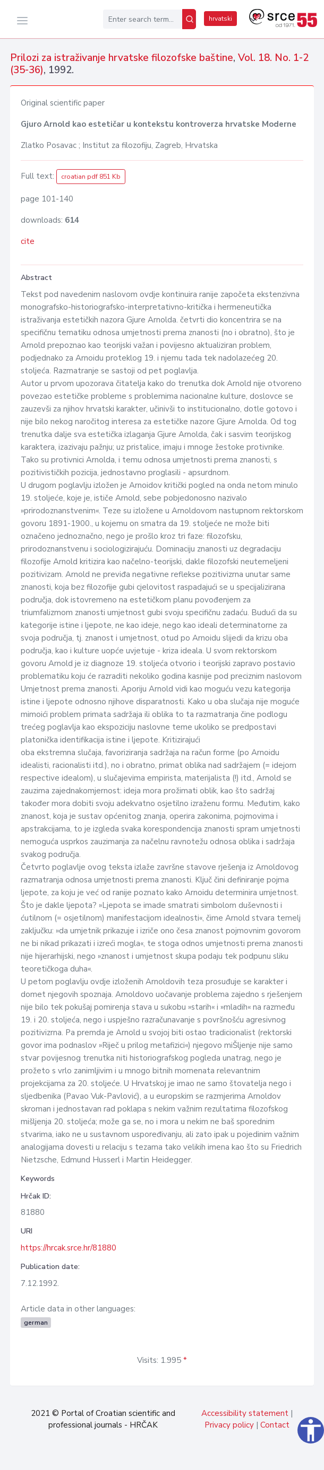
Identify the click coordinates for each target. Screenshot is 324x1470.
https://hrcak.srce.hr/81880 (68, 1247)
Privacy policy (229, 1425)
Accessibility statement (244, 1413)
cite (28, 241)
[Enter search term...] (143, 19)
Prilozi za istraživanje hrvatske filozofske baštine (121, 58)
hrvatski (220, 18)
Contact (274, 1425)
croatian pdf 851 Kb (91, 176)
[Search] (189, 19)
